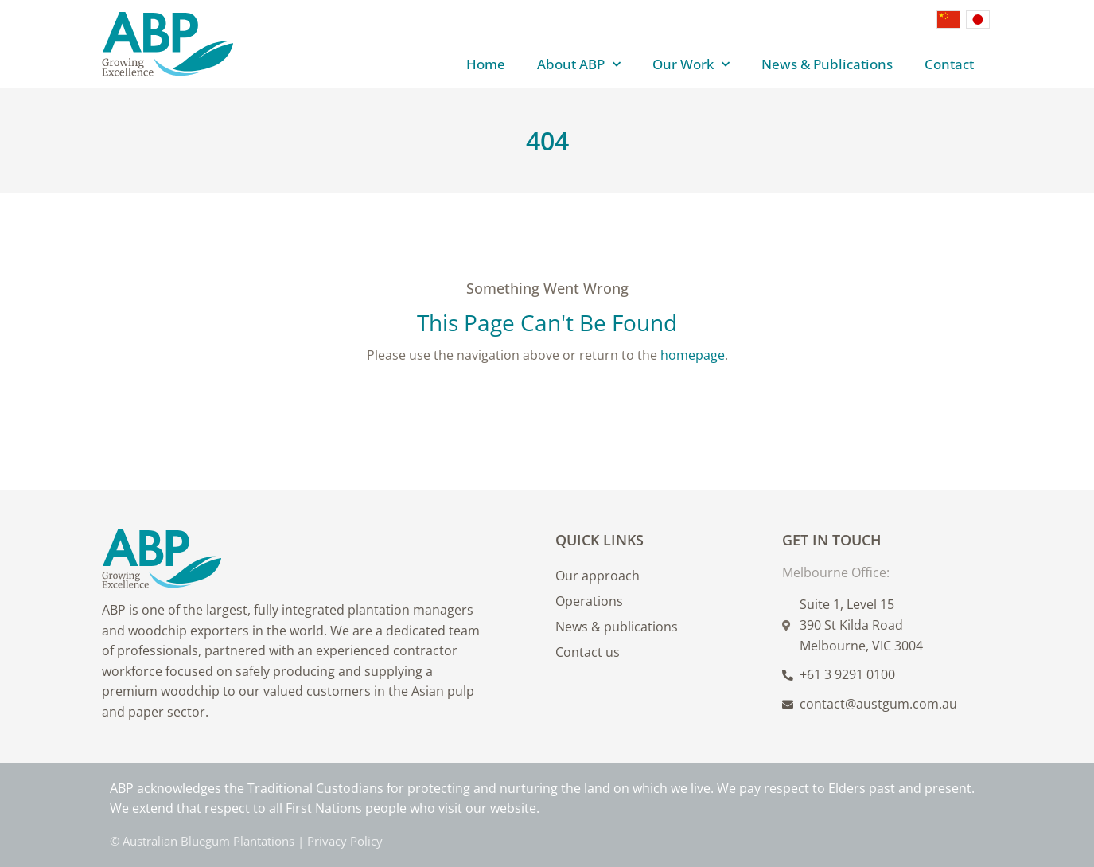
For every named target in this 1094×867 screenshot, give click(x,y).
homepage (692, 355)
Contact (949, 64)
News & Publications (827, 64)
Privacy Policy (345, 841)
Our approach (597, 575)
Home (485, 64)
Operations (589, 601)
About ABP (579, 64)
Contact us (587, 652)
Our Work (691, 64)
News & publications (616, 626)
